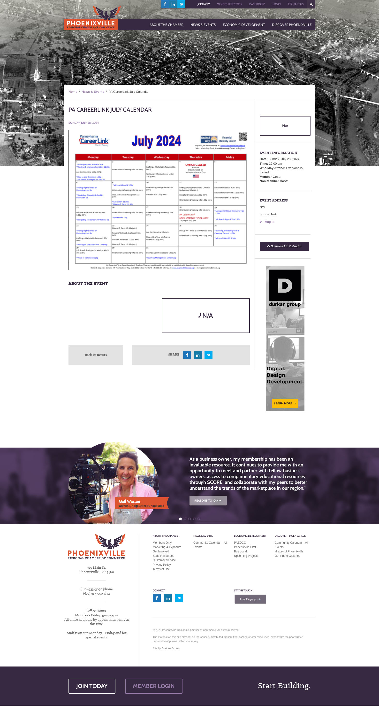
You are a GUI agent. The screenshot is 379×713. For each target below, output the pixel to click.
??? (311, 4)
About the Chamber (166, 535)
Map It (269, 222)
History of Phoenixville (289, 551)
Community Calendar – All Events (210, 545)
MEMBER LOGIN (154, 686)
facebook (165, 4)
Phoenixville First (245, 547)
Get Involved (161, 551)
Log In (277, 4)
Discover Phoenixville (290, 535)
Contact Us (295, 4)
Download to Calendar (284, 246)
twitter (181, 4)
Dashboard (257, 4)
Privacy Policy (162, 564)
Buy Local (240, 551)
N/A (205, 315)
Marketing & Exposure (167, 547)
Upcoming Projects (246, 556)
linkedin (173, 4)
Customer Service (164, 560)
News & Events (93, 91)
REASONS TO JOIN (208, 500)
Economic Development (250, 535)
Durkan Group (171, 648)
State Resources (163, 556)
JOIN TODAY (92, 686)
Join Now (203, 4)
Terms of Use (161, 569)
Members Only (162, 542)
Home (72, 91)
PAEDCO (240, 542)
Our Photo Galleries (287, 556)
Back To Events (96, 355)
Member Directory (229, 4)
